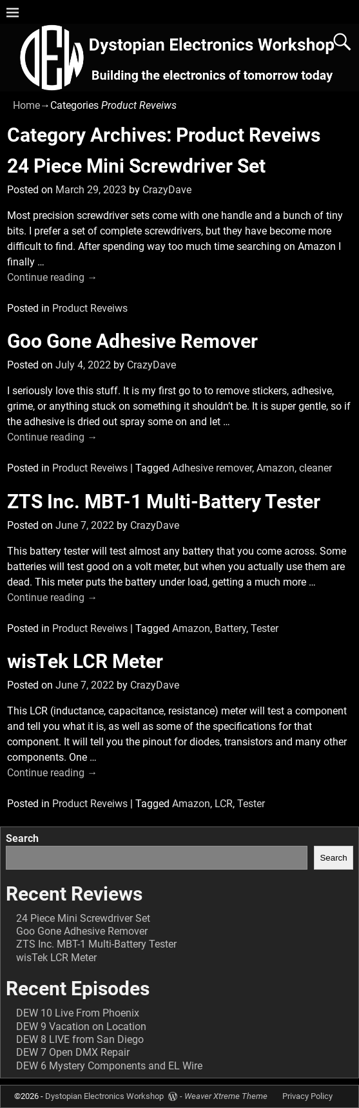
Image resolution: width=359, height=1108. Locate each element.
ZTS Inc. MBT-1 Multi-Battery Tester (163, 501)
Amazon (276, 468)
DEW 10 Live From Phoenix (77, 1013)
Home (26, 105)
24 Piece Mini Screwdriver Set (136, 166)
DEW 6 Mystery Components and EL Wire (109, 1066)
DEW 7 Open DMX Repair (73, 1052)
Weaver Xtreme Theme (225, 1096)
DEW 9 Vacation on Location (81, 1026)
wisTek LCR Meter (85, 661)
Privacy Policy (307, 1096)
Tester (264, 628)
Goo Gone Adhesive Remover (132, 341)
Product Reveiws (90, 308)
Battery (230, 628)
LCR (224, 804)
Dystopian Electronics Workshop (104, 1096)
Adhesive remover (212, 468)
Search (22, 838)
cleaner (315, 468)
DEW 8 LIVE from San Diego (80, 1039)
